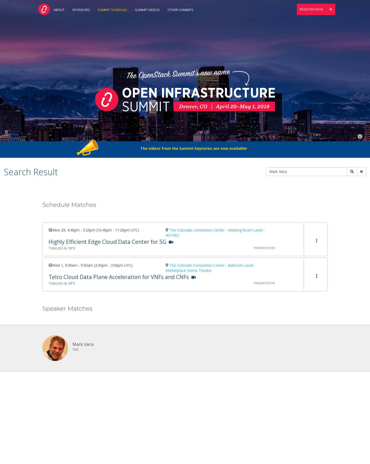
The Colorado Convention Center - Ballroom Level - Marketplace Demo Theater (210, 268)
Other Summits (180, 10)
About (59, 10)
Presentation (264, 248)
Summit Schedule (112, 10)
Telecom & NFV (62, 248)
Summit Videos (147, 10)
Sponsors (81, 10)
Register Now (316, 9)
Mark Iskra (83, 344)
